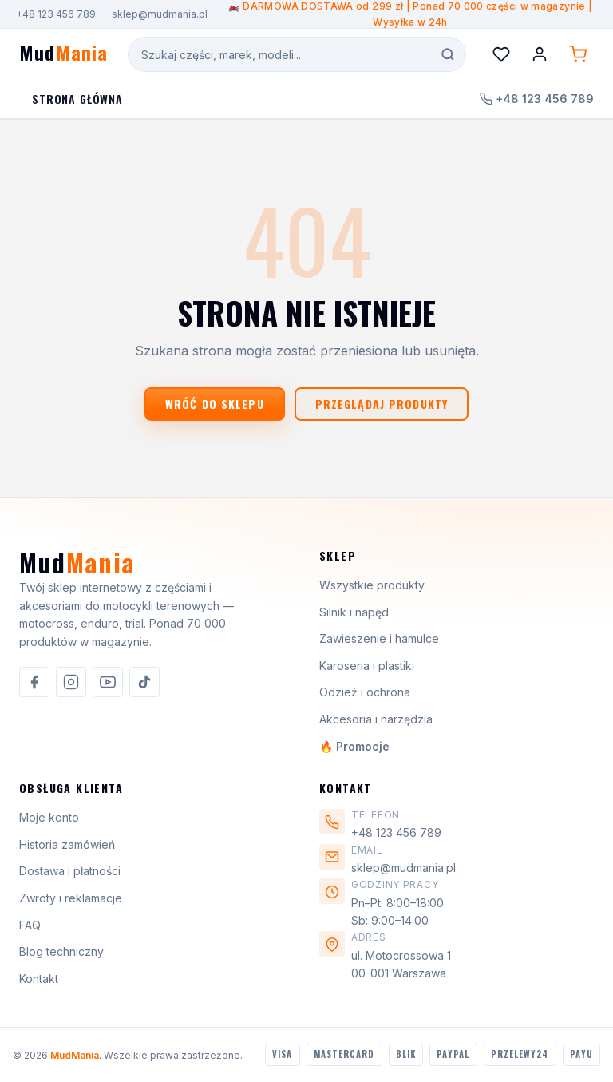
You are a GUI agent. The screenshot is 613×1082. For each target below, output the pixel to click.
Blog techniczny (61, 951)
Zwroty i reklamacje (70, 898)
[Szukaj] (447, 54)
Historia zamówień (67, 844)
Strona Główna (77, 98)
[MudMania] (77, 569)
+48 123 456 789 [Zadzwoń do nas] (537, 98)
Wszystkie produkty (372, 585)
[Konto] (540, 54)
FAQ (30, 925)
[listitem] (34, 682)
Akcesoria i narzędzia (376, 719)
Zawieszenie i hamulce (379, 638)
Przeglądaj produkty (381, 403)
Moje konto (49, 817)
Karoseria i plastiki (366, 665)
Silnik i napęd (354, 612)
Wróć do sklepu (214, 403)
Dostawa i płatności (70, 871)
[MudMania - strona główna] (64, 54)
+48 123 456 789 (56, 14)
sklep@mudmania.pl (160, 14)
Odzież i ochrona (364, 692)
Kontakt (38, 978)
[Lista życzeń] (501, 54)
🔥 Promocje (354, 746)
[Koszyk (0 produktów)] (578, 54)
